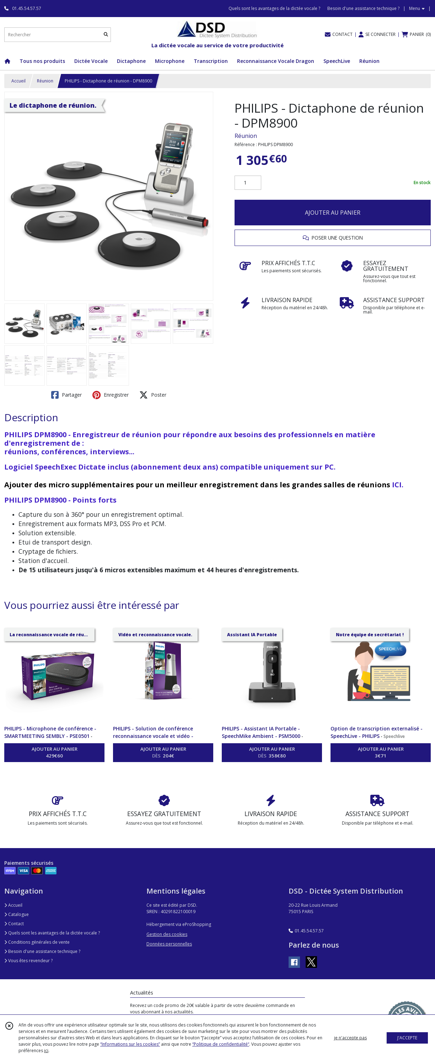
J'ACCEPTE (407, 1038)
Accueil (18, 81)
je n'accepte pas (350, 1038)
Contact (14, 924)
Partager (66, 395)
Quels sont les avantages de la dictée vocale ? (52, 933)
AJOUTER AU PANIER (332, 212)
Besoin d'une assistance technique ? (42, 951)
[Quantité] (248, 183)
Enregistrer (110, 395)
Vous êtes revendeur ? (28, 961)
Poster (152, 395)
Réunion (45, 81)
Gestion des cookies (166, 934)
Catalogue (16, 914)
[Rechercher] (106, 35)
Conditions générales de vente (37, 942)
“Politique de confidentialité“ (220, 1044)
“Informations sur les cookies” (130, 1044)
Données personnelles (169, 944)
